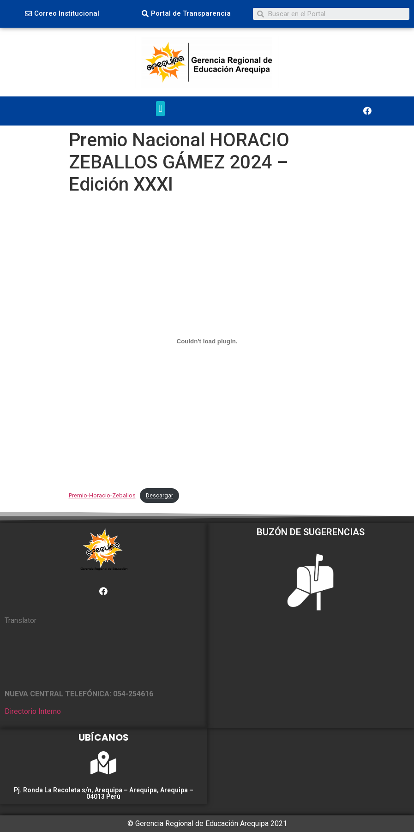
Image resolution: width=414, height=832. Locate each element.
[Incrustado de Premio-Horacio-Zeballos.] (207, 341)
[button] (62, 14)
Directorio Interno (33, 711)
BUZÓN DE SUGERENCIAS (311, 532)
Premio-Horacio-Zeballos (102, 495)
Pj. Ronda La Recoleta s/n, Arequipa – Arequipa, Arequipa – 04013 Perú (103, 793)
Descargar (159, 495)
